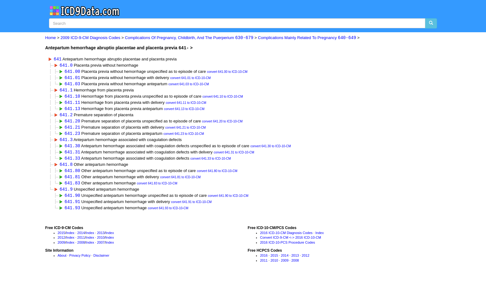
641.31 (72, 154)
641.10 (72, 97)
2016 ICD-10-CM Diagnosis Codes (286, 237)
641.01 (72, 78)
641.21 (72, 129)
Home (50, 38)
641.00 (72, 71)
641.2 (66, 116)
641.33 (72, 161)
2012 (61, 242)
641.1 (66, 91)
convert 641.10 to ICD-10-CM (222, 97)
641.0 (66, 65)
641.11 (72, 103)
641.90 (72, 199)
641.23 (72, 135)
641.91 (72, 205)
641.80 (72, 173)
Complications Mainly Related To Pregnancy (307, 38)
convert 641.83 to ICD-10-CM (157, 186)
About (62, 260)
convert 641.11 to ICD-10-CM (186, 104)
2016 (263, 260)
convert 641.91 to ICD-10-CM (191, 206)
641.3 (66, 141)
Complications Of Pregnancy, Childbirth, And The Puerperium (189, 38)
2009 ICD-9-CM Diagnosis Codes (90, 38)
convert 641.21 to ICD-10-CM (185, 129)
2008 (81, 247)
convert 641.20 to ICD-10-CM (222, 123)
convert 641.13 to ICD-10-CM (184, 110)
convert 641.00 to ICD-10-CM (227, 72)
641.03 (72, 84)
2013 (100, 237)
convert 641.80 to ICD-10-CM (217, 174)
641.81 (72, 180)
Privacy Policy (80, 260)
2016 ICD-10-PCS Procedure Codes (287, 247)
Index (70, 237)
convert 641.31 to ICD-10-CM (234, 155)
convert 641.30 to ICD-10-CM (270, 148)
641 (57, 59)
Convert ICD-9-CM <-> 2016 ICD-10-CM (290, 242)
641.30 (72, 148)
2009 (61, 247)
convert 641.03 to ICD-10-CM (188, 84)
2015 (61, 237)
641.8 (66, 167)
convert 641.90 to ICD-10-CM (228, 199)
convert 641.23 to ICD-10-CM (184, 136)
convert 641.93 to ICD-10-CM (168, 212)
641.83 (72, 186)
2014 (81, 237)
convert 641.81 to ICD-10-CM (180, 180)
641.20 (72, 123)
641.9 (66, 193)
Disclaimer (101, 260)
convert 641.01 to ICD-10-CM (190, 78)
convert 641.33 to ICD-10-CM (210, 161)
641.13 (72, 110)
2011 (81, 242)
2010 (100, 242)
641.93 (72, 212)
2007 (100, 247)
